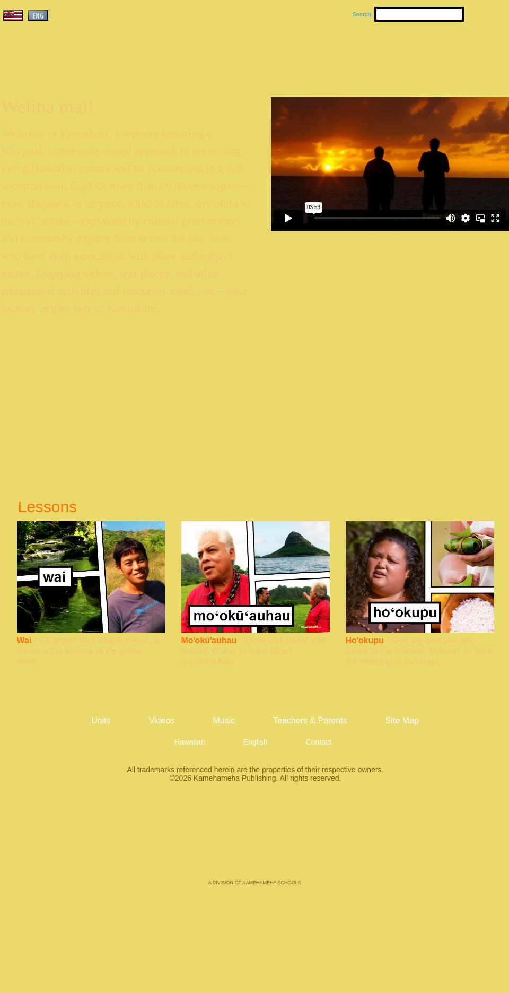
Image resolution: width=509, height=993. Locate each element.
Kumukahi (92, 68)
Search (362, 14)
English (255, 742)
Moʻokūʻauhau (209, 640)
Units (239, 53)
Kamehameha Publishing (254, 838)
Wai (24, 640)
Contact (318, 742)
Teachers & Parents (443, 53)
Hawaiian (189, 742)
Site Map (402, 720)
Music (305, 53)
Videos (355, 53)
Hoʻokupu (365, 640)
